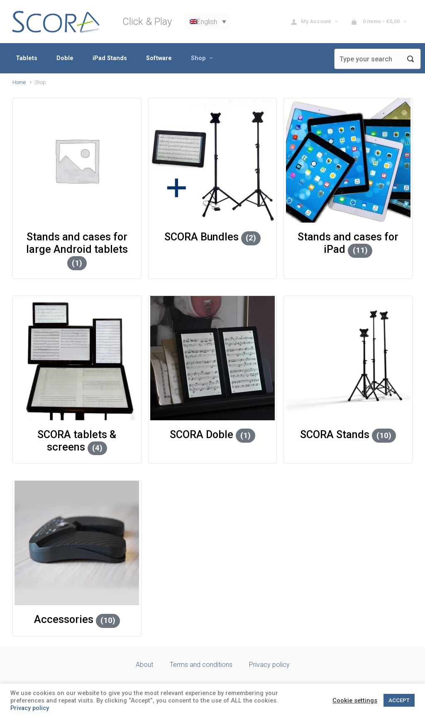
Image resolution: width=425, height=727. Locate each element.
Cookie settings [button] (354, 700)
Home (19, 82)
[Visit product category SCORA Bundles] (213, 160)
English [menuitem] (207, 21)
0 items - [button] (376, 21)
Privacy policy (269, 665)
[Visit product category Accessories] (77, 543)
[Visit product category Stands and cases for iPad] (348, 160)
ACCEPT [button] (399, 700)
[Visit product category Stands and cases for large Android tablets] (77, 160)
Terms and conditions (201, 665)
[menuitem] (207, 22)
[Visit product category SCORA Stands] (348, 358)
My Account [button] (311, 21)
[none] (207, 22)
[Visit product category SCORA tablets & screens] (77, 358)
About (144, 665)
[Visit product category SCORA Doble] (213, 358)
